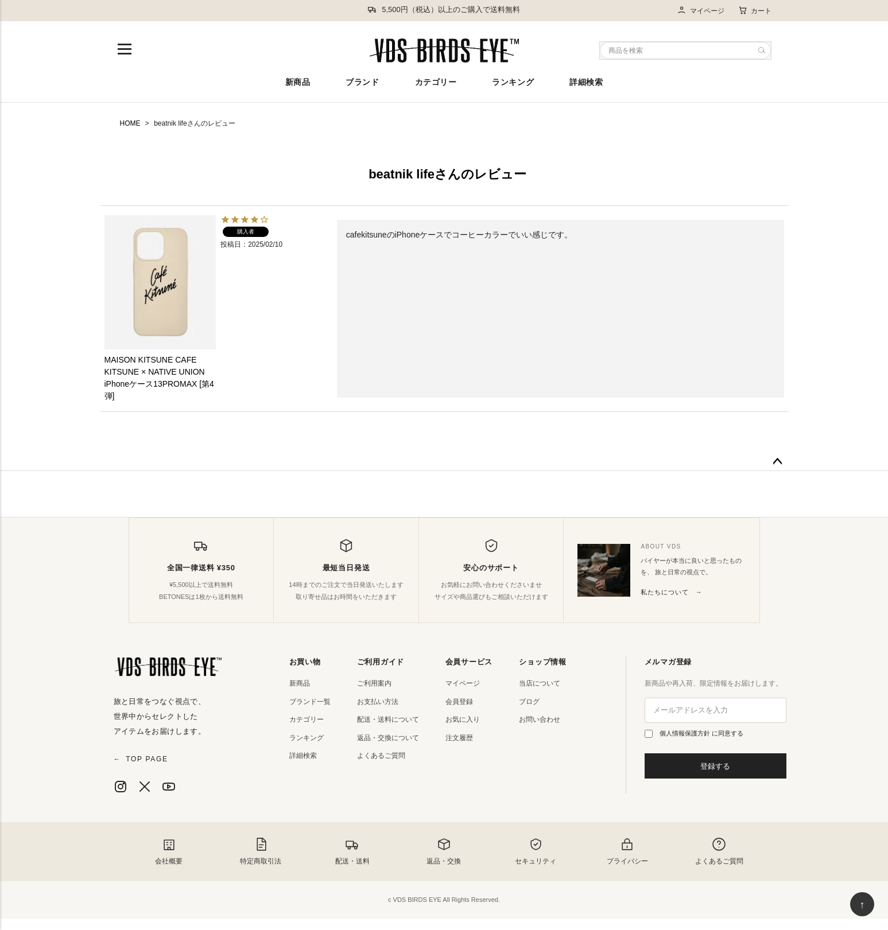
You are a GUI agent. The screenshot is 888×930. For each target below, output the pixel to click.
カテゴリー (436, 82)
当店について (539, 683)
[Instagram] (120, 786)
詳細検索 (586, 82)
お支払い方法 (377, 702)
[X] (145, 786)
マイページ (700, 10)
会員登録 (459, 702)
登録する (715, 766)
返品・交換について (388, 738)
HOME (130, 123)
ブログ (529, 702)
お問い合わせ (539, 719)
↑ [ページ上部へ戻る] (862, 904)
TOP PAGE (141, 759)
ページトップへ (777, 462)
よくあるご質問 (381, 756)
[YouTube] (169, 786)
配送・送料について (388, 719)
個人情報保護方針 (686, 733)
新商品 (298, 82)
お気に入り (462, 719)
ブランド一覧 (310, 702)
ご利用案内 (374, 683)
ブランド (362, 82)
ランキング (513, 82)
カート (754, 10)
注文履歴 (459, 738)
